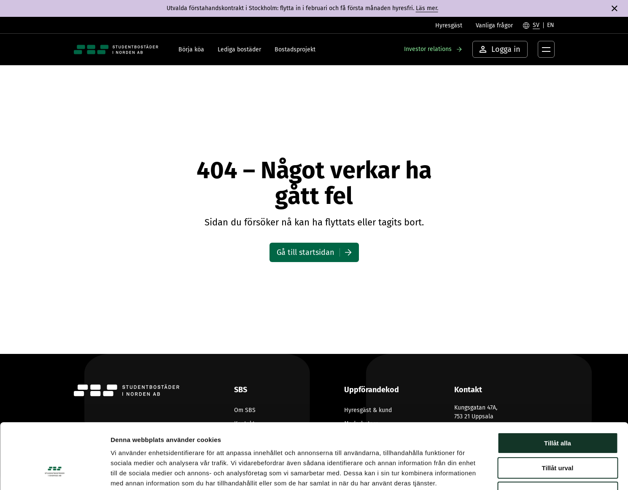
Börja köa (191, 49)
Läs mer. (427, 8)
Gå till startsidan (305, 252)
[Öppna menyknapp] (546, 49)
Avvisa (557, 436)
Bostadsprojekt (295, 49)
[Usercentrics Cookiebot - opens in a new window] (55, 473)
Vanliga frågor (494, 25)
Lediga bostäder (239, 49)
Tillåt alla (557, 387)
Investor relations (428, 49)
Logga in (500, 49)
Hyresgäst (448, 25)
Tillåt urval (558, 411)
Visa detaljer (458, 473)
